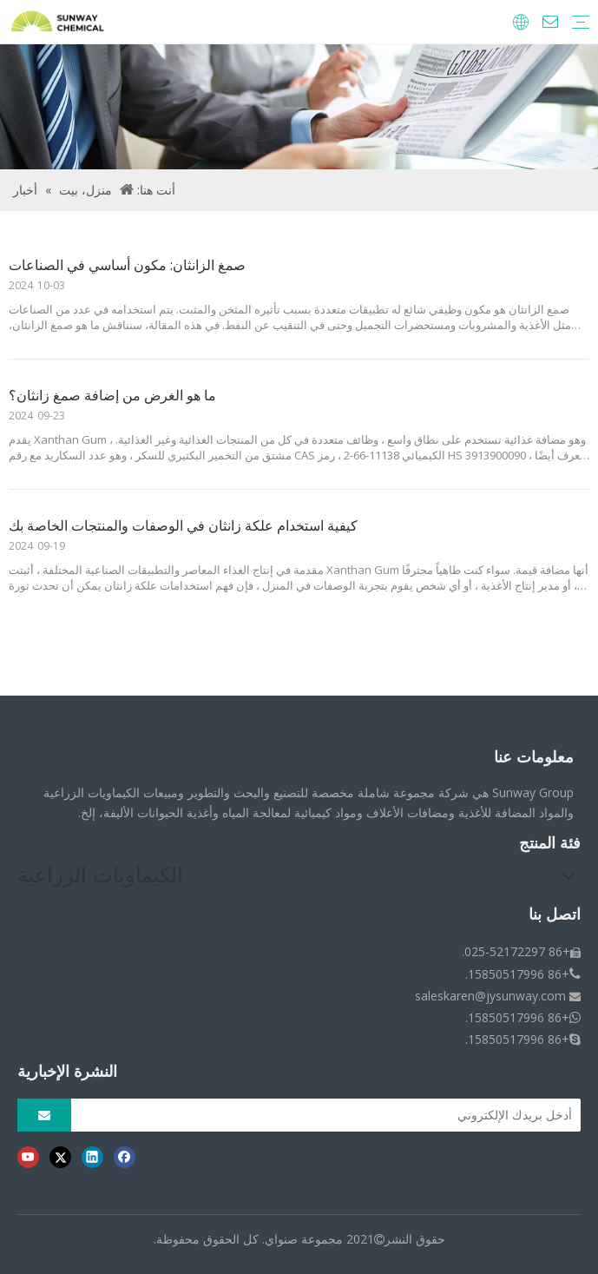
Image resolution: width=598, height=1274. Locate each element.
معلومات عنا (534, 757)
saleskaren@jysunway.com (490, 995)
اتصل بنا (555, 914)
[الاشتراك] (44, 1115)
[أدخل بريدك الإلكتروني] (330, 1115)
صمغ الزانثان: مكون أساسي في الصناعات (127, 264)
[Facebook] (124, 1156)
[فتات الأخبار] (299, 106)
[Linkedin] (92, 1156)
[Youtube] (28, 1156)
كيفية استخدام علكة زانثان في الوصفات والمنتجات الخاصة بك (183, 525)
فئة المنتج (550, 843)
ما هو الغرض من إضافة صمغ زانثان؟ (112, 395)
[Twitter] (60, 1156)
